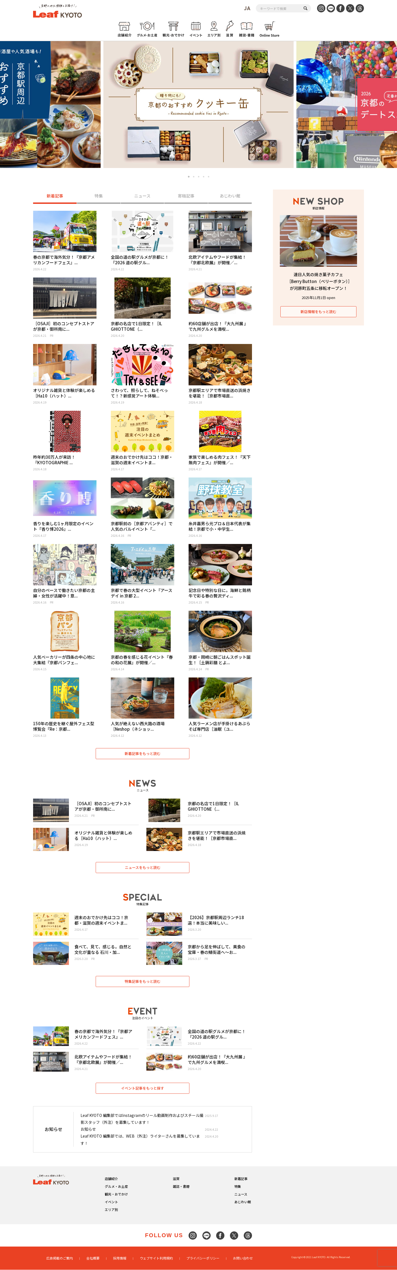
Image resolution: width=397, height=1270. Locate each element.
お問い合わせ (243, 1258)
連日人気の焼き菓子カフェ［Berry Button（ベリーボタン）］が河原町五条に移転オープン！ (318, 281)
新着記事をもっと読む (142, 753)
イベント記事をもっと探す (142, 1088)
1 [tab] (188, 176)
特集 (99, 196)
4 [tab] (203, 176)
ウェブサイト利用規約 (156, 1258)
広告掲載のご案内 (59, 1258)
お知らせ (88, 1129)
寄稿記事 (186, 196)
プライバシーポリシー (202, 1258)
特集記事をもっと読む (142, 981)
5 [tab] (208, 176)
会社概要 (93, 1258)
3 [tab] (198, 176)
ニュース (142, 196)
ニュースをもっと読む (142, 867)
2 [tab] (193, 176)
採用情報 (119, 1258)
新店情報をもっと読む (318, 311)
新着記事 (55, 196)
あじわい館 (230, 196)
